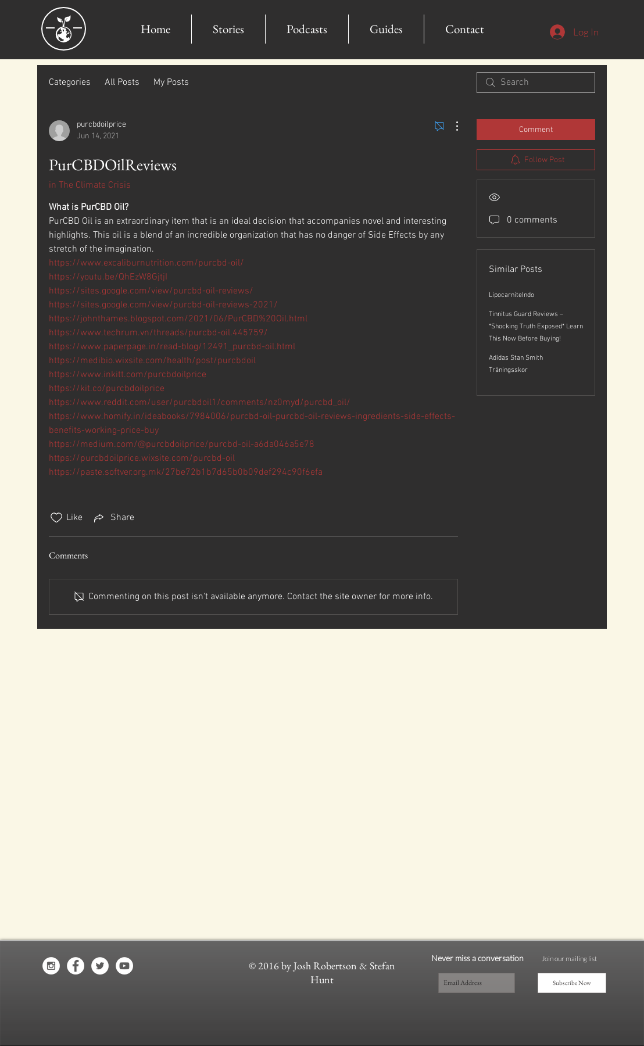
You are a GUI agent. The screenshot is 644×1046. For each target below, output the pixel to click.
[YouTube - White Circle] (124, 966)
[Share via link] (113, 518)
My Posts (171, 82)
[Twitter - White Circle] (100, 966)
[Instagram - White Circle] (51, 966)
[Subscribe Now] (572, 983)
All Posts (122, 82)
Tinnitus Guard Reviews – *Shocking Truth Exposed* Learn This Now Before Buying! (536, 326)
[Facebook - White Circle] (75, 966)
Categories (70, 82)
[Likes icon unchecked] (56, 518)
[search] (536, 82)
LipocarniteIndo (511, 295)
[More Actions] (451, 126)
